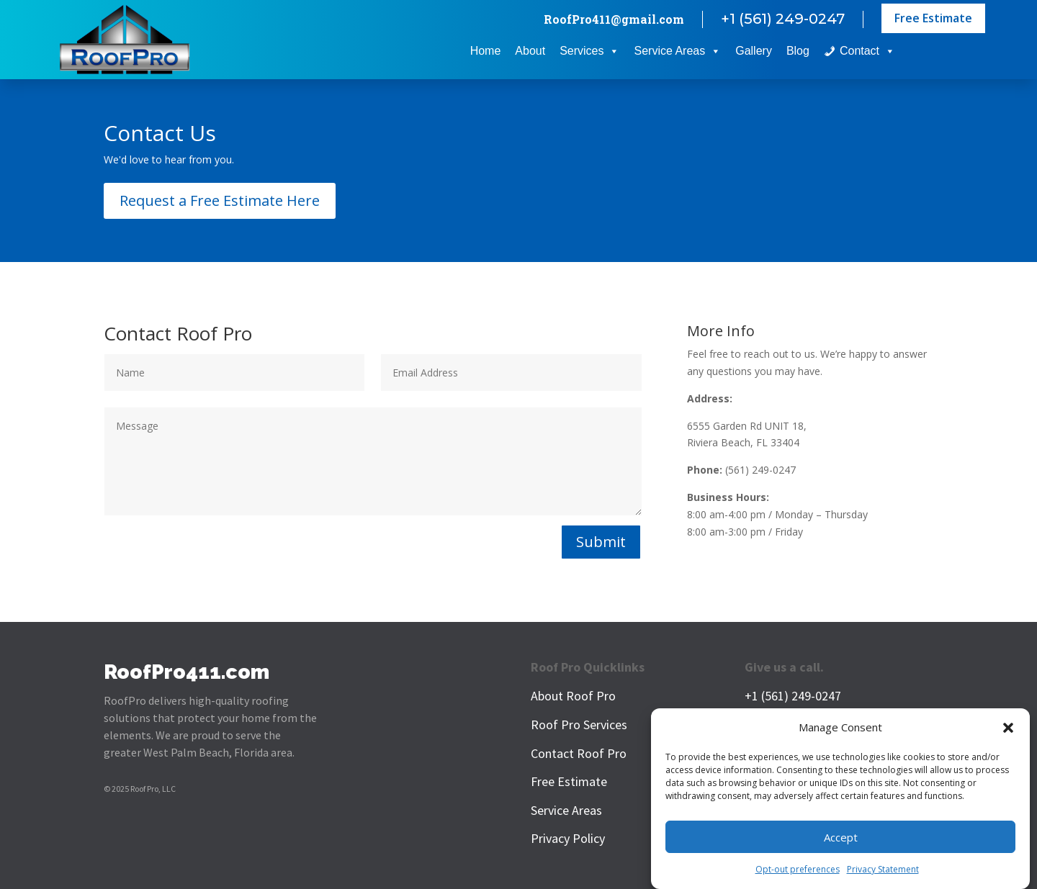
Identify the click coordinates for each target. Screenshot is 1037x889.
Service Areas (677, 51)
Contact (867, 51)
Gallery (753, 51)
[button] (1008, 730)
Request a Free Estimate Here (220, 200)
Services (589, 51)
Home (485, 51)
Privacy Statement (883, 871)
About (530, 51)
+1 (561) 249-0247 (783, 18)
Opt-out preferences (797, 871)
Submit (601, 541)
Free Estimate (933, 18)
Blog (797, 51)
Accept (841, 838)
